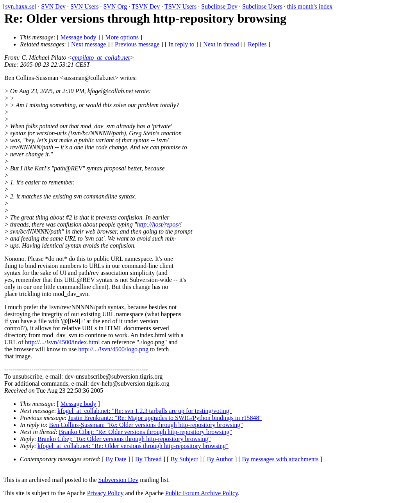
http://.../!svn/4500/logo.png (113, 349)
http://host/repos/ (158, 224)
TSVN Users (180, 6)
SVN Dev (53, 6)
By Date (116, 459)
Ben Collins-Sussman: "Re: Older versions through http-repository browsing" (146, 425)
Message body (78, 37)
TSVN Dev (146, 6)
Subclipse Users (262, 6)
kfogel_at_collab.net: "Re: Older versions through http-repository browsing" (133, 446)
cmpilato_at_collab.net (101, 57)
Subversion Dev (118, 479)
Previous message (137, 44)
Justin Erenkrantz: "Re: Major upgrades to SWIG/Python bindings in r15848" (165, 417)
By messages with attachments (280, 459)
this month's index (310, 6)
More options (122, 37)
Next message (88, 44)
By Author (220, 459)
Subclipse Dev (219, 6)
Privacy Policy (105, 493)
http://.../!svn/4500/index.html (62, 342)
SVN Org (115, 6)
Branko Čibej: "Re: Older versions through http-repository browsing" (145, 432)
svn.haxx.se (19, 6)
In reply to (181, 44)
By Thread (148, 459)
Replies (257, 44)
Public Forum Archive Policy (201, 493)
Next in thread (221, 44)
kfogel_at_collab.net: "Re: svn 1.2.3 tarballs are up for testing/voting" (144, 410)
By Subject (184, 459)
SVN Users (84, 6)
